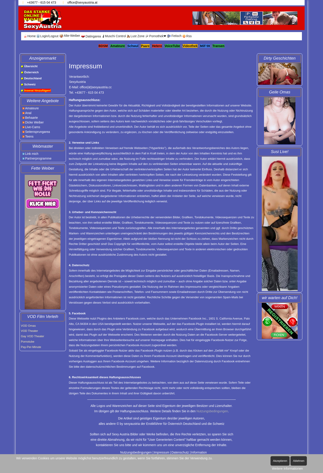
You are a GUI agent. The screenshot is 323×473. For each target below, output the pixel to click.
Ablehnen (298, 460)
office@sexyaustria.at (82, 2)
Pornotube (27, 341)
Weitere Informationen (287, 468)
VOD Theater (29, 331)
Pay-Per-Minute (31, 347)
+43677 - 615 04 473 (41, 2)
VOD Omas (28, 325)
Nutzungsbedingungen (212, 411)
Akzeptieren (280, 460)
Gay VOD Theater (32, 336)
